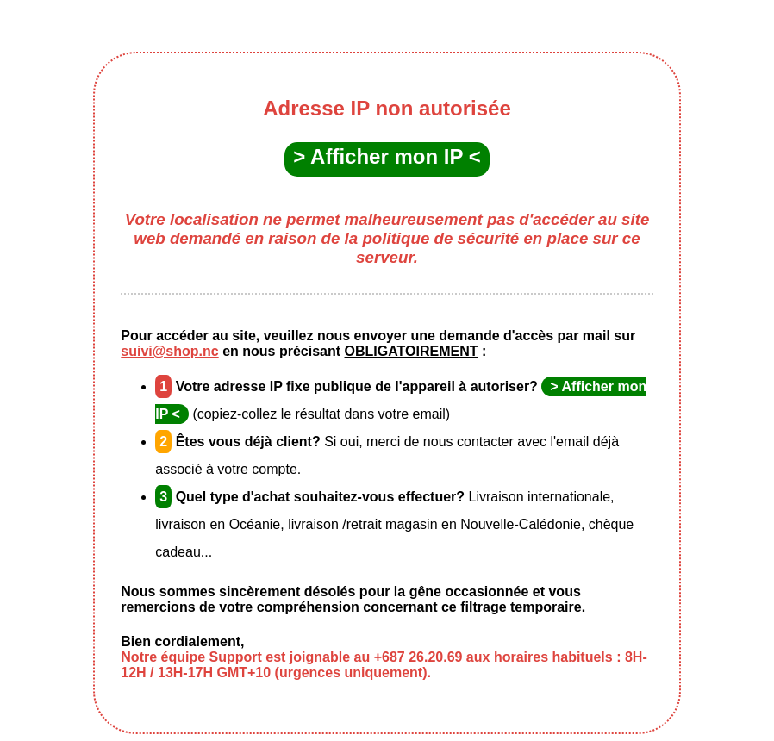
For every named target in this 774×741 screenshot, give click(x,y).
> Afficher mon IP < (386, 156)
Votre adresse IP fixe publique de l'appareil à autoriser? (348, 386)
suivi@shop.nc (169, 351)
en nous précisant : (353, 351)
